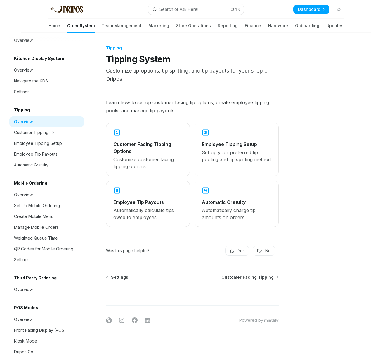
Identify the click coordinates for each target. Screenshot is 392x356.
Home (54, 28)
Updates (335, 28)
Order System (81, 28)
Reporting (228, 28)
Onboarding (307, 28)
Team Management (121, 28)
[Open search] (196, 9)
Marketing (158, 28)
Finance (253, 28)
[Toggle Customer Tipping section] (46, 132)
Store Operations (193, 28)
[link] (148, 149)
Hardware (278, 28)
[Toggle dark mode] (339, 9)
